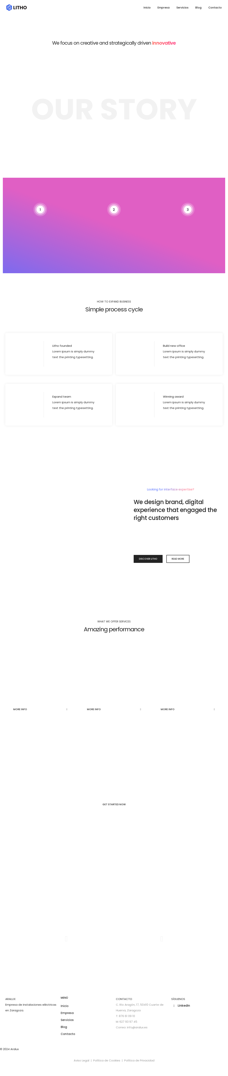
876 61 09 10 (127, 1017)
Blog (198, 7)
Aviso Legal (81, 1062)
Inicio (147, 7)
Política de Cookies (106, 1062)
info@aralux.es (137, 1029)
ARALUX (10, 1000)
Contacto (215, 7)
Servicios (182, 7)
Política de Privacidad (139, 1062)
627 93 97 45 (128, 1023)
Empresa (163, 7)
